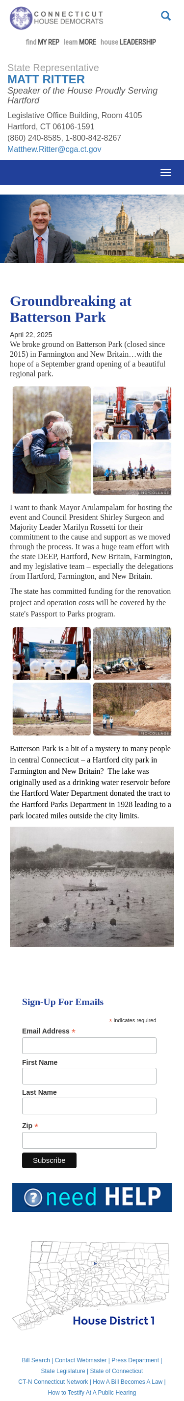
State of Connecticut (116, 1371)
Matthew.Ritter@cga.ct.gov (54, 149)
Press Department (135, 1360)
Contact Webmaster (81, 1360)
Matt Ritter (46, 79)
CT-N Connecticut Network (53, 1381)
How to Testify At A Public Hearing (92, 1392)
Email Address (49, 1031)
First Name (39, 1062)
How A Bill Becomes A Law (127, 1381)
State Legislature (63, 1371)
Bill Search (36, 1360)
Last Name (39, 1092)
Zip (30, 1126)
